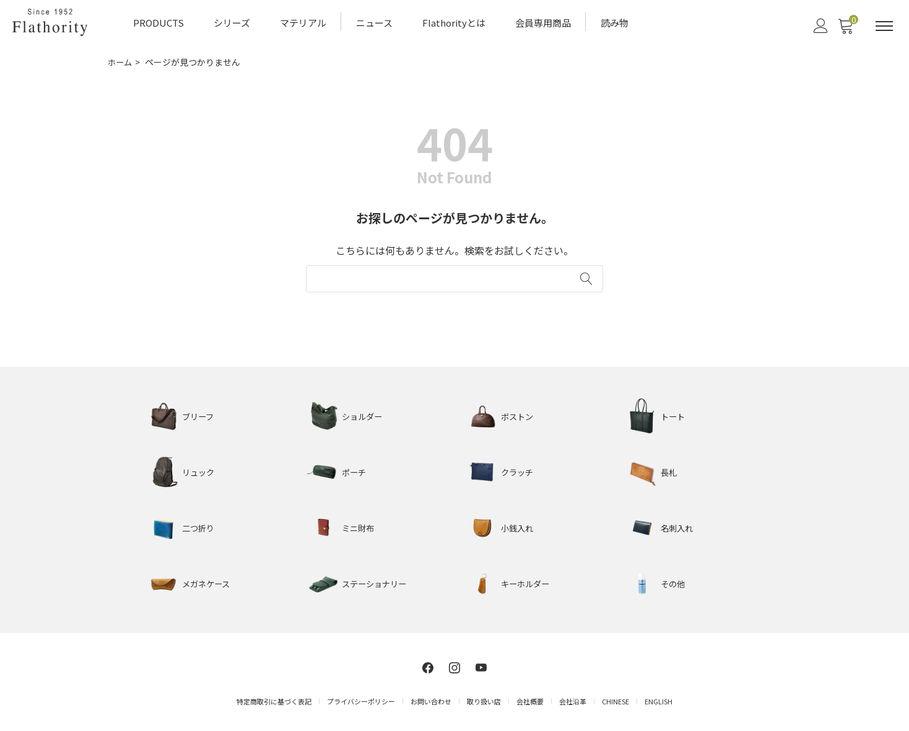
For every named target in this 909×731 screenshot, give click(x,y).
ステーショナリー (376, 582)
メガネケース (207, 582)
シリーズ (232, 21)
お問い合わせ (431, 699)
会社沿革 (572, 699)
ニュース (374, 21)
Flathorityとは (453, 21)
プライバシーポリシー (361, 699)
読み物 (614, 21)
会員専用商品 (543, 21)
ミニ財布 (359, 526)
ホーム (121, 61)
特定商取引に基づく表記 (274, 699)
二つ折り (199, 526)
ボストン (518, 414)
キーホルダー (527, 582)
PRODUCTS (158, 21)
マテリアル (303, 21)
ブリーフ (199, 414)
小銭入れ (518, 526)
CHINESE (615, 699)
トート (674, 414)
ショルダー (363, 414)
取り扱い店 (484, 699)
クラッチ (518, 470)
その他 (674, 582)
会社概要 (530, 699)
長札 (669, 470)
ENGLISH (658, 699)
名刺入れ (678, 526)
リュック (199, 470)
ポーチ (355, 470)
